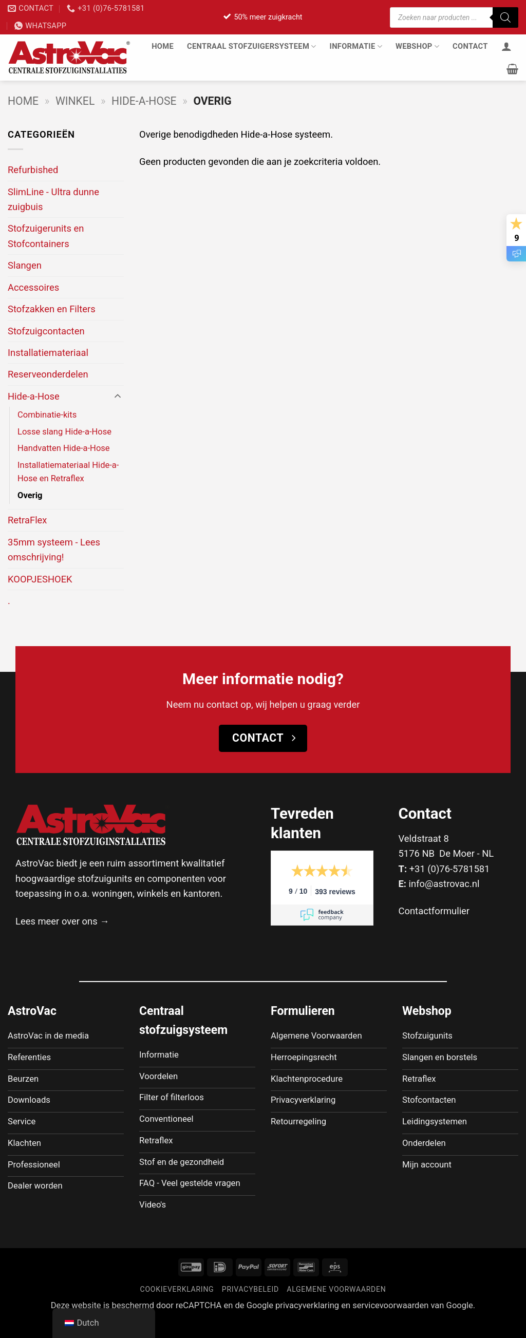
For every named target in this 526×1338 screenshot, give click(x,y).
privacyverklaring (307, 1323)
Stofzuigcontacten (46, 331)
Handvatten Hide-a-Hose (63, 448)
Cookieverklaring (177, 1307)
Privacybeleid (250, 1307)
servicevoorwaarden (390, 1323)
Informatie (356, 46)
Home (163, 46)
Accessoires (33, 287)
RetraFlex (27, 520)
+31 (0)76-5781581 (449, 868)
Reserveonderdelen (48, 374)
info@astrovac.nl (444, 883)
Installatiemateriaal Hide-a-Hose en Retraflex (68, 472)
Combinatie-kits (47, 415)
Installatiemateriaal (48, 352)
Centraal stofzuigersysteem (251, 46)
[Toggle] (117, 396)
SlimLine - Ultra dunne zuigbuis (53, 199)
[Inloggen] (506, 46)
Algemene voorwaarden (336, 1307)
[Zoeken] (505, 17)
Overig (30, 495)
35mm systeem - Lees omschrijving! (54, 549)
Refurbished (33, 169)
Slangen (25, 265)
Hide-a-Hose (143, 101)
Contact (470, 46)
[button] (512, 69)
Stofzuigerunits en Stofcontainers (46, 236)
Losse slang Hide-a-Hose (64, 432)
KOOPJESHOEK (40, 579)
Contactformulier (434, 911)
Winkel (75, 101)
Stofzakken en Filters (52, 309)
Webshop (417, 46)
